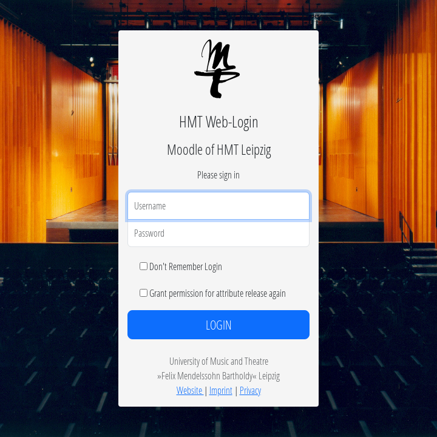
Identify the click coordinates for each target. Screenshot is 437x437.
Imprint (220, 390)
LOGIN (219, 325)
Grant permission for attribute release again (217, 292)
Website (190, 390)
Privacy (250, 390)
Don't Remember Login (185, 266)
